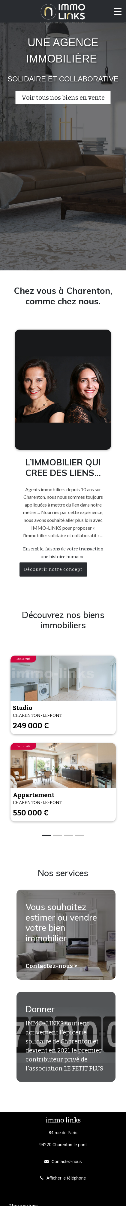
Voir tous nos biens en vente (63, 97)
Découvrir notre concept (53, 569)
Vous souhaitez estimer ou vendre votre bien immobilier (61, 922)
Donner (40, 1008)
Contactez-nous (67, 1161)
